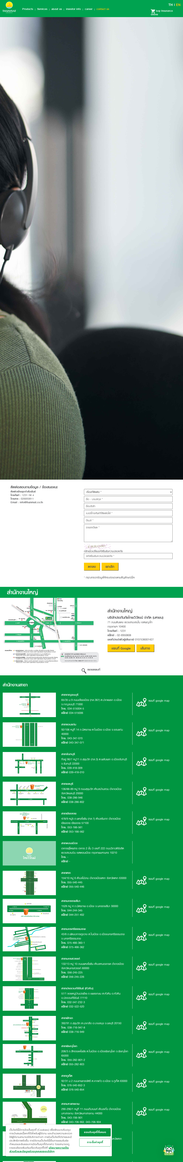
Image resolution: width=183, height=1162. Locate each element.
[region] (59, 1140)
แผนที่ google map (153, 700)
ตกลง (92, 566)
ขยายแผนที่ (91, 669)
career (88, 9)
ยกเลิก (110, 566)
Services (42, 9)
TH (170, 5)
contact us (103, 9)
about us (56, 9)
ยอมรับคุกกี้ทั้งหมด (95, 1132)
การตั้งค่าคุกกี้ (95, 1142)
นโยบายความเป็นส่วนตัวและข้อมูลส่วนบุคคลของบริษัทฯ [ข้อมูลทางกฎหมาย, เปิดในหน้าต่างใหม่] (39, 1149)
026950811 (27, 499)
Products (27, 9)
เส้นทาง (145, 648)
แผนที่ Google (121, 648)
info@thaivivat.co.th (31, 502)
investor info (73, 9)
